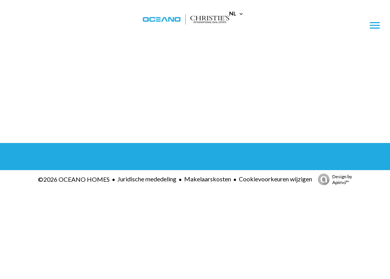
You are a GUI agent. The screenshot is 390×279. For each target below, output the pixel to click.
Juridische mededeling (146, 179)
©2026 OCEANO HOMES (74, 179)
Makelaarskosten (207, 179)
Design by (333, 179)
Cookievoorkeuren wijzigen (275, 179)
